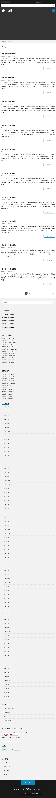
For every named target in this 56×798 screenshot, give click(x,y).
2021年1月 (6, 668)
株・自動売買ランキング (15, 737)
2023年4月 (6, 558)
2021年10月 (7, 631)
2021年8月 (6, 639)
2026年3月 (6, 415)
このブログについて (19, 789)
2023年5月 (6, 553)
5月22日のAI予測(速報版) (8, 221)
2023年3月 (6, 562)
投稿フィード (7, 766)
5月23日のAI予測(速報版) (8, 197)
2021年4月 (6, 655)
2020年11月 (7, 676)
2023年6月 (6, 549)
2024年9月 (6, 488)
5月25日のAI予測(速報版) (8, 149)
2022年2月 (6, 615)
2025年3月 (6, 464)
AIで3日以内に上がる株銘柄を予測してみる (32, 794)
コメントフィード (8, 770)
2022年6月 (6, 598)
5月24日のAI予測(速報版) (8, 173)
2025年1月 (6, 472)
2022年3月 (6, 611)
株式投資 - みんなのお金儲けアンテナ (11, 751)
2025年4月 (6, 460)
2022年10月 (7, 582)
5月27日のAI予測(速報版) (8, 320)
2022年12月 (7, 574)
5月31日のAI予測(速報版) (8, 53)
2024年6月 (6, 500)
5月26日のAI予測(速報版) (8, 125)
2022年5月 (6, 602)
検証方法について (30, 789)
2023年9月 (6, 537)
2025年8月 (6, 443)
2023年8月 (6, 541)
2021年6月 (6, 647)
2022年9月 (6, 586)
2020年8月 (6, 688)
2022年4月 (6, 607)
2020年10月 (7, 680)
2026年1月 (6, 423)
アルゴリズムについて (9, 708)
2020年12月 (7, 672)
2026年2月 (6, 419)
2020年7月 (6, 692)
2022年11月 (7, 578)
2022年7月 (6, 594)
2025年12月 (7, 427)
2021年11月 (7, 627)
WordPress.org (7, 774)
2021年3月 (6, 660)
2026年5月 (6, 407)
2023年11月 (7, 529)
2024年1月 (6, 521)
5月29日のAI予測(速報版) (8, 101)
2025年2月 (6, 468)
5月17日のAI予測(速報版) (8, 269)
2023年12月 (7, 525)
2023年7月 (6, 545)
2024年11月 (7, 480)
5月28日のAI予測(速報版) (8, 317)
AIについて (39, 789)
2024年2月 (6, 517)
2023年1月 (6, 570)
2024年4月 (6, 509)
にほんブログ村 (6, 737)
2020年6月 (6, 696)
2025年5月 (6, 456)
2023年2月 (6, 566)
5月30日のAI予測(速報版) (8, 77)
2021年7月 (6, 643)
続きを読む (49, 68)
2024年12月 (7, 476)
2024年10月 (7, 484)
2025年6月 (6, 451)
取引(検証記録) (12, 56)
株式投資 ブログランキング (8, 749)
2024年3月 (6, 513)
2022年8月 (6, 590)
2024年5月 (6, 505)
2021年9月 (6, 635)
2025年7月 (6, 447)
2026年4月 (6, 411)
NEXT (53, 293)
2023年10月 (7, 533)
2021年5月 (6, 651)
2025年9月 (6, 439)
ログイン (6, 762)
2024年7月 (6, 496)
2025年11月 (7, 431)
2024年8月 (6, 492)
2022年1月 (6, 619)
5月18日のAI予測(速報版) (8, 245)
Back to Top (28, 783)
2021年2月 (6, 664)
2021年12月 (7, 623)
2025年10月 (7, 435)
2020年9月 (6, 684)
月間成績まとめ (7, 720)
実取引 (5, 716)
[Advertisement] (28, 26)
